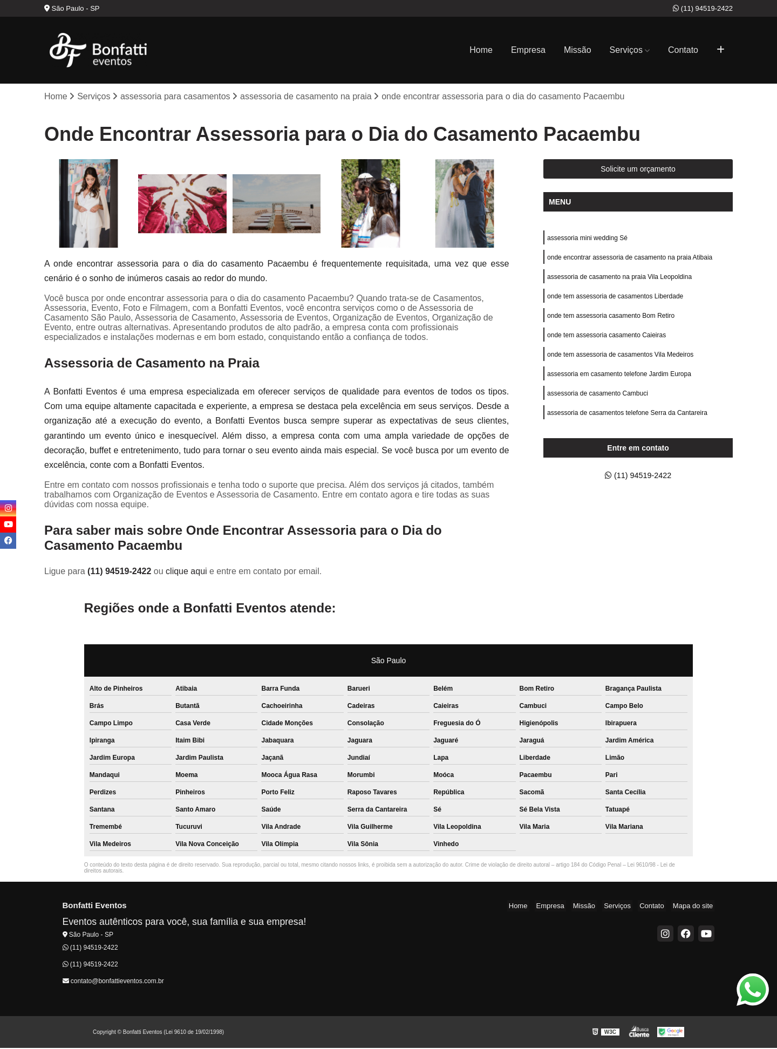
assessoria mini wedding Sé (587, 239)
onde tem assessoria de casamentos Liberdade (615, 301)
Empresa (528, 50)
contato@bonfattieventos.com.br (113, 981)
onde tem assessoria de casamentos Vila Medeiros (620, 362)
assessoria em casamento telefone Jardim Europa (619, 383)
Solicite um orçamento (638, 170)
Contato (683, 50)
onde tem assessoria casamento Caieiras (606, 342)
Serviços (626, 50)
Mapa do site (694, 907)
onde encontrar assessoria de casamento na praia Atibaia (629, 260)
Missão (577, 50)
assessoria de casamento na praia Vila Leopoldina (619, 280)
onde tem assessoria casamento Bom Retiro (610, 321)
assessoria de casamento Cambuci (597, 403)
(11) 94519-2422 (703, 8)
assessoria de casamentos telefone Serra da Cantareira (627, 424)
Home (481, 50)
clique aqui (186, 572)
